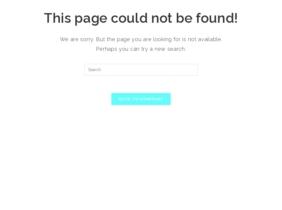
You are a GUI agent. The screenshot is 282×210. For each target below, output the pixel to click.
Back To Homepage (141, 99)
